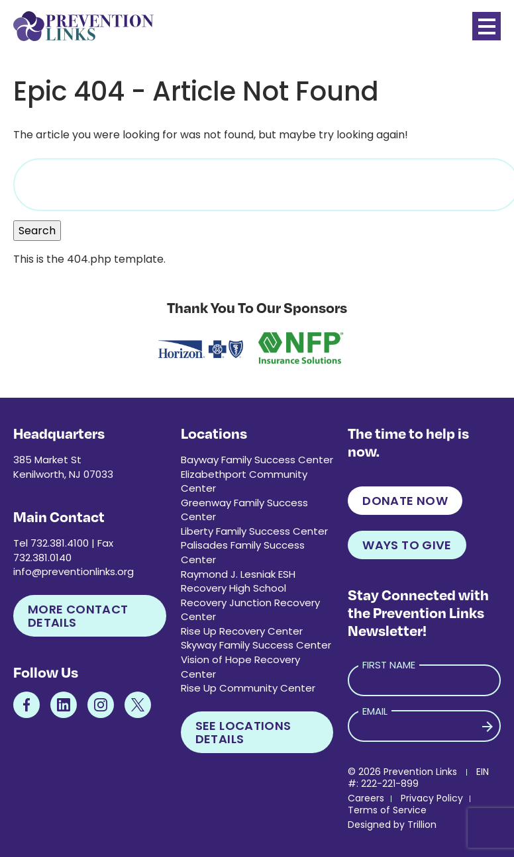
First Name (388, 665)
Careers (366, 798)
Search (37, 230)
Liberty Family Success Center (254, 531)
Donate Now (405, 500)
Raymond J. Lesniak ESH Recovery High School (238, 581)
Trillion (422, 824)
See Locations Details (243, 732)
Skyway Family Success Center (256, 645)
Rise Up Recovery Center (242, 631)
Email (374, 711)
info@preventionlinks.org (73, 571)
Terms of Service (387, 810)
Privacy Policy (432, 798)
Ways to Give (406, 545)
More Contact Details (78, 616)
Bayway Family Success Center (257, 460)
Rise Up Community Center (248, 688)
